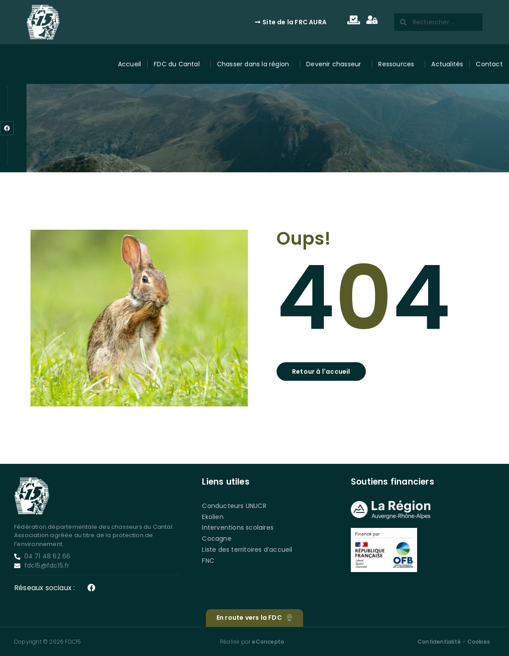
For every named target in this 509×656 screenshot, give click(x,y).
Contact (489, 64)
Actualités (447, 64)
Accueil (129, 64)
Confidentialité (439, 641)
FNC (208, 560)
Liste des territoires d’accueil (247, 549)
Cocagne (216, 538)
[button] (321, 371)
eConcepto (268, 641)
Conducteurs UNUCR (234, 505)
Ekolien (212, 516)
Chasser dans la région (255, 64)
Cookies (478, 641)
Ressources (398, 64)
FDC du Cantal (179, 64)
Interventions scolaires (237, 527)
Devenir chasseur (335, 64)
